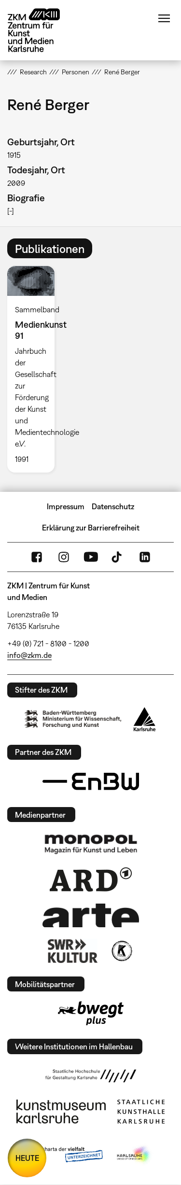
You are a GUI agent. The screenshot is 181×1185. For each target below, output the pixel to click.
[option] (34, 369)
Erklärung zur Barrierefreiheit (90, 527)
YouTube (90, 557)
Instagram (63, 557)
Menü (164, 18)
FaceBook (36, 557)
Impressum (65, 506)
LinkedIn (144, 557)
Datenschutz (113, 506)
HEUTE (27, 1158)
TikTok (117, 557)
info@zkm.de (29, 655)
